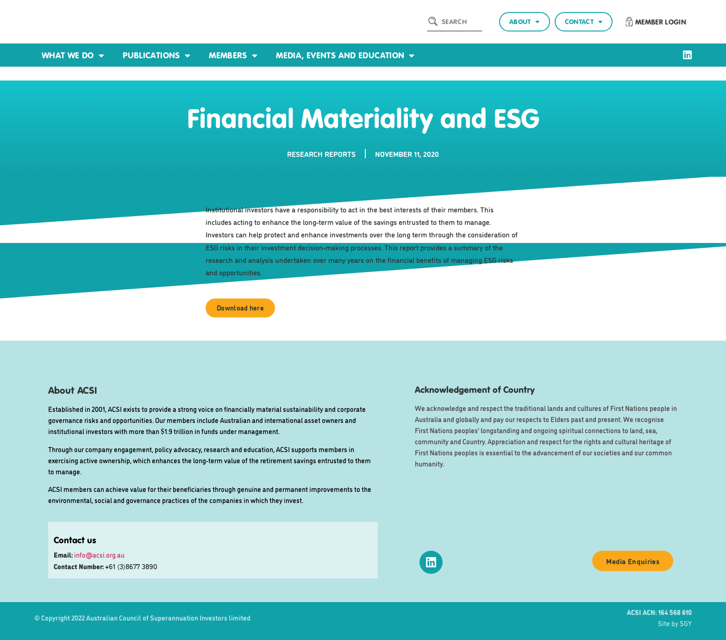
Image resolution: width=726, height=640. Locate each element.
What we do (73, 55)
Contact (583, 22)
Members (233, 55)
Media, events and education (345, 55)
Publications (156, 55)
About (524, 22)
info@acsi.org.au (99, 554)
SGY (686, 623)
